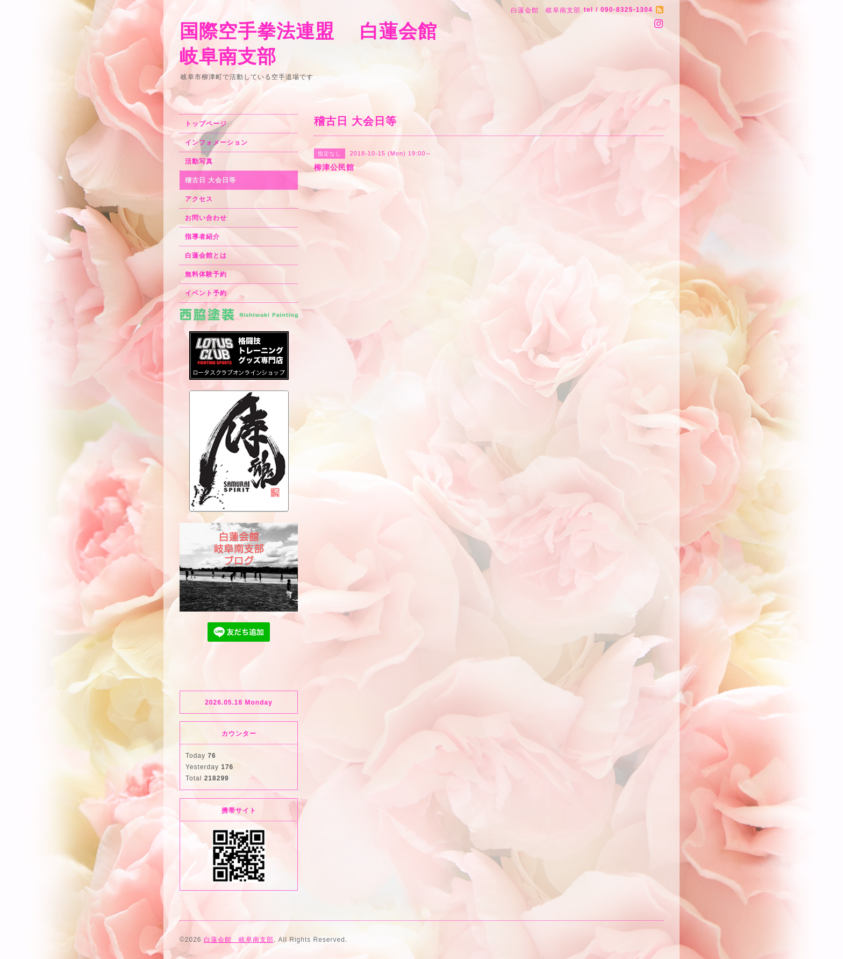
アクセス (199, 199)
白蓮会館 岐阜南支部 (239, 939)
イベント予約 (206, 293)
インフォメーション (216, 142)
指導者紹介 (202, 236)
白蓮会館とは (206, 255)
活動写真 (199, 161)
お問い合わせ (206, 218)
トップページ (206, 123)
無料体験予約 (206, 274)
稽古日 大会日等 (210, 180)
